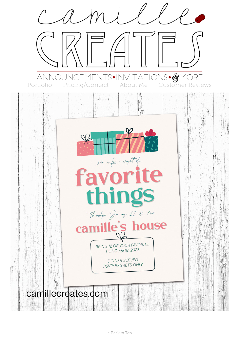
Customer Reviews (185, 85)
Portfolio (39, 85)
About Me (133, 85)
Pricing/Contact (85, 85)
